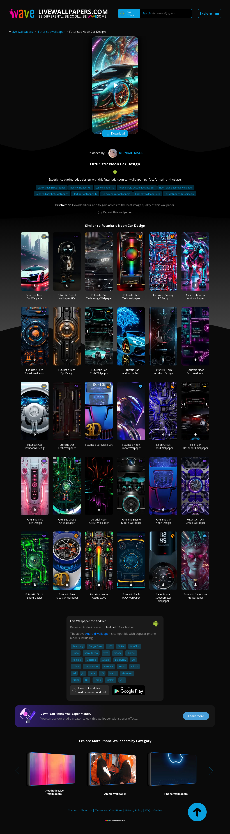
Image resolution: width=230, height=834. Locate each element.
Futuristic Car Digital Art (99, 444)
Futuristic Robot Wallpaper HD (67, 296)
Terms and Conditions (108, 810)
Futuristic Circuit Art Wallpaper (67, 521)
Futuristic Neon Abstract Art (99, 596)
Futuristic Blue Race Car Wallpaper (67, 596)
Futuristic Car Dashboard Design (34, 446)
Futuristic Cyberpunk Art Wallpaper (195, 596)
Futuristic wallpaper (51, 32)
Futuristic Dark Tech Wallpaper (67, 446)
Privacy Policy (133, 810)
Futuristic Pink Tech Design (35, 521)
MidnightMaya (124, 153)
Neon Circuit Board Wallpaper (163, 446)
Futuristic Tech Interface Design (163, 371)
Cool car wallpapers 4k (147, 194)
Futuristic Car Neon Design (163, 521)
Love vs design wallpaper (52, 187)
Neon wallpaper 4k (80, 187)
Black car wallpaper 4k (85, 194)
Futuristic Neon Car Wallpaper (34, 296)
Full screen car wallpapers (116, 194)
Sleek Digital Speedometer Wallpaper (163, 598)
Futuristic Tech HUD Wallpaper (131, 596)
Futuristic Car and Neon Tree (131, 371)
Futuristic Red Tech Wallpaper (131, 296)
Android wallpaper (97, 634)
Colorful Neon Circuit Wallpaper (99, 521)
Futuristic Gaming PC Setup (163, 296)
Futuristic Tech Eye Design (66, 371)
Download (115, 133)
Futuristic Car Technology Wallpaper (99, 296)
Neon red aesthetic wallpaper (52, 194)
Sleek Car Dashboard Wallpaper (195, 446)
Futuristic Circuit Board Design (34, 596)
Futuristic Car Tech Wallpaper (99, 371)
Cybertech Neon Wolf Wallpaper (195, 296)
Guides (157, 810)
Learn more (196, 716)
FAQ (147, 810)
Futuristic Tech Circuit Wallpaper (34, 371)
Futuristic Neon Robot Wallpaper (131, 446)
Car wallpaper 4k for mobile (180, 194)
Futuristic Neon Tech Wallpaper (195, 371)
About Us (86, 810)
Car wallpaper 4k (104, 187)
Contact (72, 810)
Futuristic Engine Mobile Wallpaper (131, 521)
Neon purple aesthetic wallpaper (137, 187)
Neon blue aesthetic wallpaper (176, 187)
